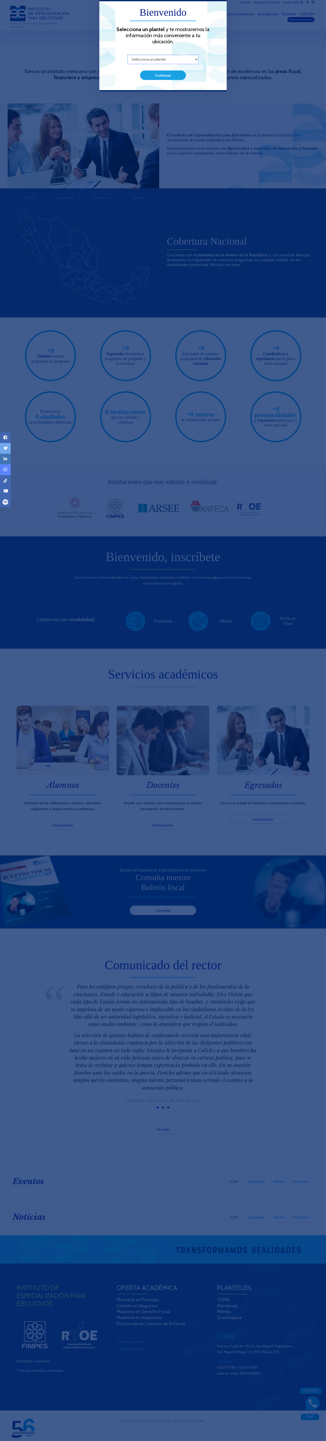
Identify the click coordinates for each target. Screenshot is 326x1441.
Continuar (163, 75)
